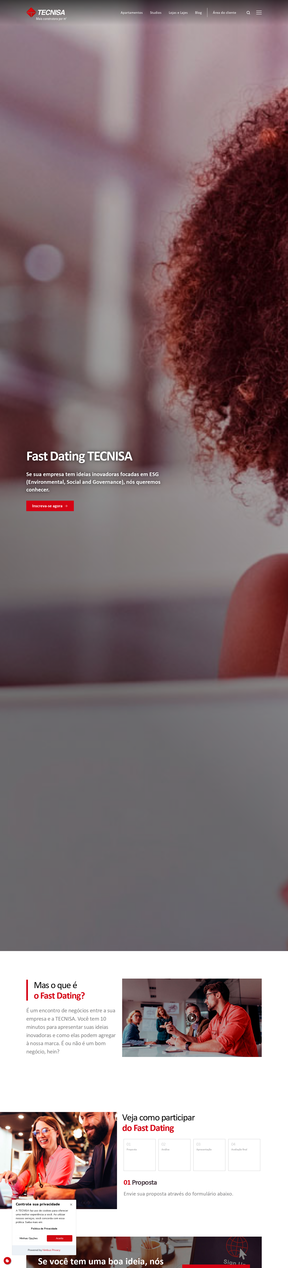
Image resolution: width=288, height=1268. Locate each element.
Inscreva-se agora (50, 506)
